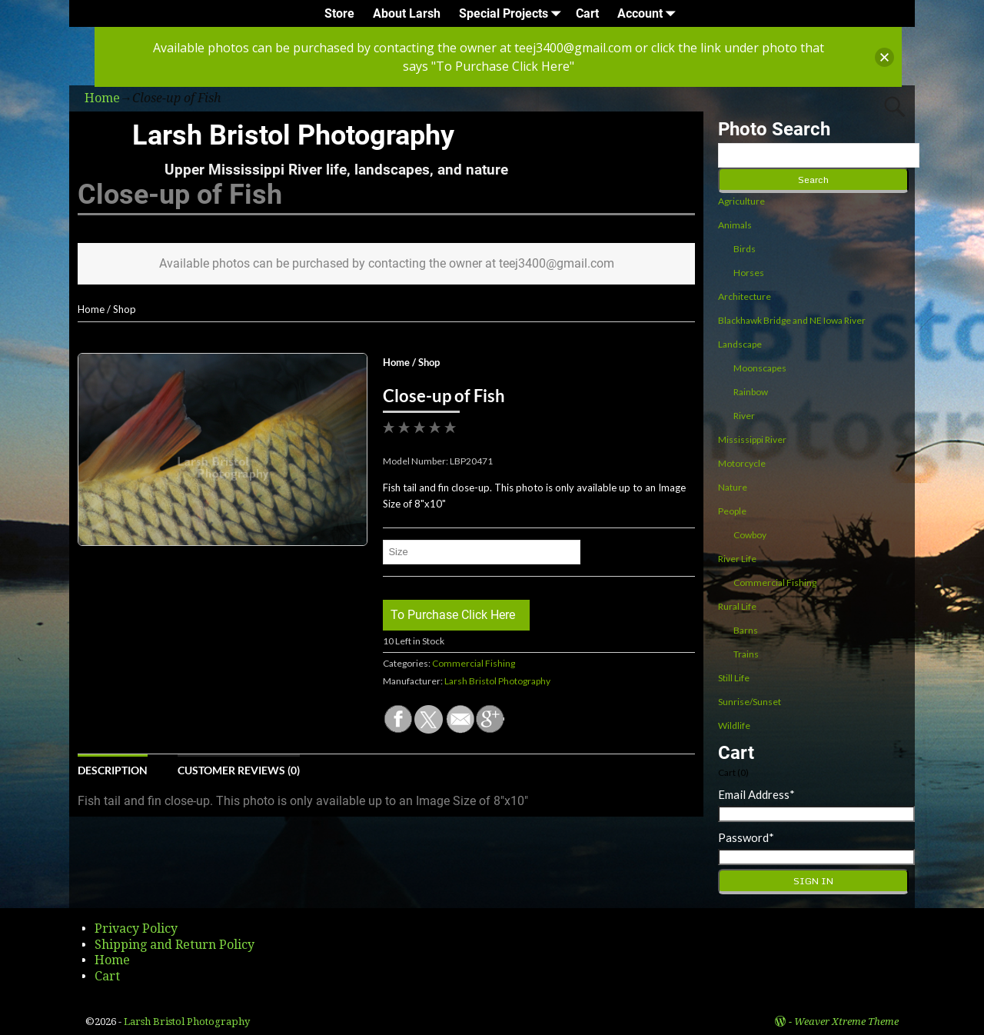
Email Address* (756, 794)
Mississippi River (752, 439)
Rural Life (737, 606)
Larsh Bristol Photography (293, 135)
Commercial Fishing (473, 663)
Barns (745, 630)
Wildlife (734, 725)
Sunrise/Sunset (749, 701)
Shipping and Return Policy (174, 944)
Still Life (734, 678)
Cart (587, 13)
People (732, 511)
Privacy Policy (136, 928)
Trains (746, 654)
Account (649, 13)
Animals (735, 225)
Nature (732, 487)
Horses (748, 272)
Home (91, 309)
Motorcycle (742, 463)
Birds (744, 249)
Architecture (744, 296)
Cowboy (749, 535)
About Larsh (406, 13)
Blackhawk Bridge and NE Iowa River (792, 320)
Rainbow (750, 392)
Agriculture (741, 201)
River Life (737, 558)
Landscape (740, 344)
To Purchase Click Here (453, 614)
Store (339, 13)
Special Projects (513, 13)
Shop (124, 309)
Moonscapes (759, 368)
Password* (746, 837)
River (744, 415)
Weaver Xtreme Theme (846, 1021)
